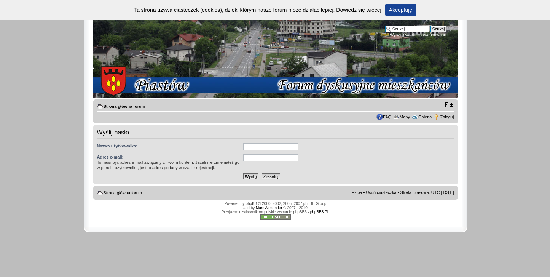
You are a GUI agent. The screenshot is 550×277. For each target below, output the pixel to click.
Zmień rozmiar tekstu (448, 104)
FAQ (387, 117)
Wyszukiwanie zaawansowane (418, 34)
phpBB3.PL (320, 212)
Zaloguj (447, 117)
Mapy (405, 117)
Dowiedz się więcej (358, 10)
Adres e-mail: (110, 157)
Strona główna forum (124, 106)
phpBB (251, 204)
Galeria (425, 117)
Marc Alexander (269, 208)
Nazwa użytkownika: (117, 146)
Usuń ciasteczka (381, 192)
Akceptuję (400, 10)
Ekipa (357, 192)
